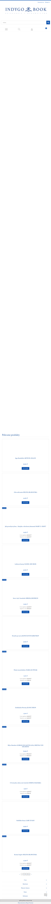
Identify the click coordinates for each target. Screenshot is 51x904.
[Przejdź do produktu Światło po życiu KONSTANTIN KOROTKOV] (25, 626)
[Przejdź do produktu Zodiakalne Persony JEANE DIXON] (25, 698)
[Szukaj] (48, 22)
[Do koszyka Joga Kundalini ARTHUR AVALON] (25, 468)
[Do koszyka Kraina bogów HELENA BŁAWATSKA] (25, 868)
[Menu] (6, 29)
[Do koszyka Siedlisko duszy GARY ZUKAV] (25, 830)
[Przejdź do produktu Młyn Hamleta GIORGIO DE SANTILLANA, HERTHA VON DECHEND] (25, 736)
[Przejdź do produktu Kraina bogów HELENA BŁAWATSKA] (25, 845)
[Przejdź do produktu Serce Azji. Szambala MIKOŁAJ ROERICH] (25, 589)
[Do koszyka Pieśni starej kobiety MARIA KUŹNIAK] (25, 683)
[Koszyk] (44, 29)
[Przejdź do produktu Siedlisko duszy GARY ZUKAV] (25, 811)
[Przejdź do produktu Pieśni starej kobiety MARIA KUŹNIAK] (25, 661)
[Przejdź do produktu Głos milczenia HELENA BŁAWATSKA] (25, 483)
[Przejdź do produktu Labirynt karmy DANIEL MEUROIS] (25, 555)
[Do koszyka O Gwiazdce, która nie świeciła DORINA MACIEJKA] (25, 796)
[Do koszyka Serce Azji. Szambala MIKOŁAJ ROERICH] (25, 612)
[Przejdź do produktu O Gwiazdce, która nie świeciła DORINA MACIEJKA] (25, 773)
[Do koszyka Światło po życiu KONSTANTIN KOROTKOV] (25, 646)
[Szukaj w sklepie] (24, 22)
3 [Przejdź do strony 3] (26, 874)
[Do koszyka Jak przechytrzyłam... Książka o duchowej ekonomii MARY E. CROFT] (25, 540)
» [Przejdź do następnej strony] (31, 874)
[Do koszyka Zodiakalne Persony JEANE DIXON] (25, 721)
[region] (25, 231)
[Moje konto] (31, 29)
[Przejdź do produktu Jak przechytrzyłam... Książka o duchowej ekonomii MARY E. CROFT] (25, 517)
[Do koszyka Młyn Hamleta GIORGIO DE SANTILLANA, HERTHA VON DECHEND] (25, 759)
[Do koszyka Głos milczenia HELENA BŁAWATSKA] (25, 502)
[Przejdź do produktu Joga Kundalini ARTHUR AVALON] (25, 449)
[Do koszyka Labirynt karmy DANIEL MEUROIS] (25, 574)
